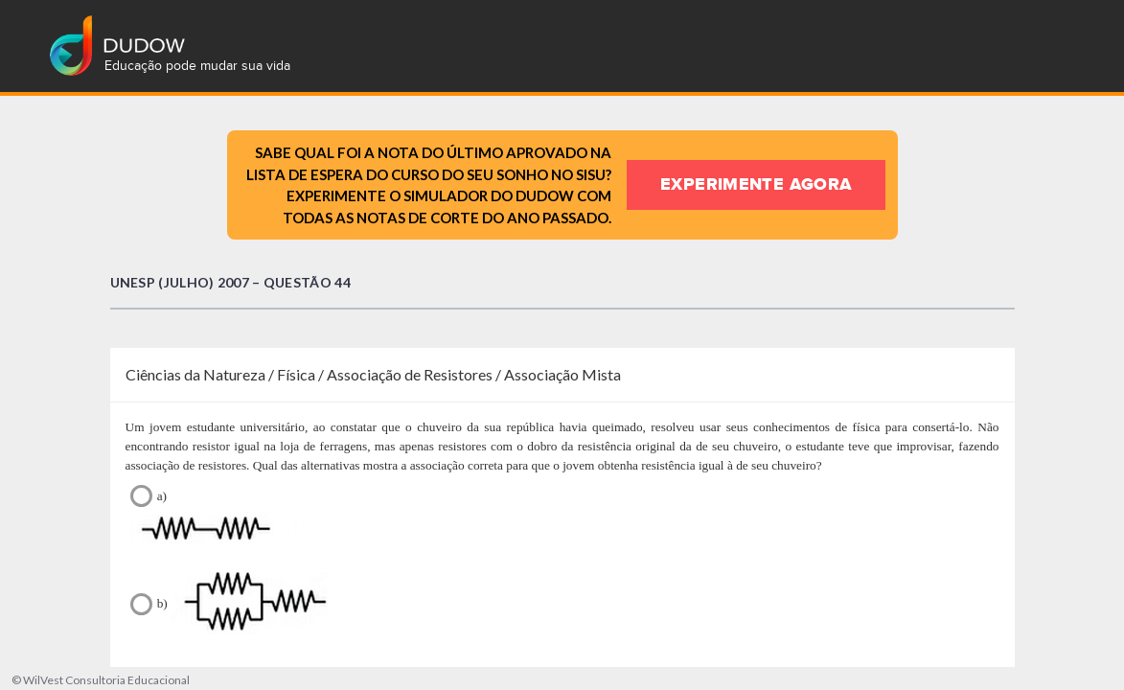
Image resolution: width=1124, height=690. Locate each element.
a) (562, 518)
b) (562, 614)
